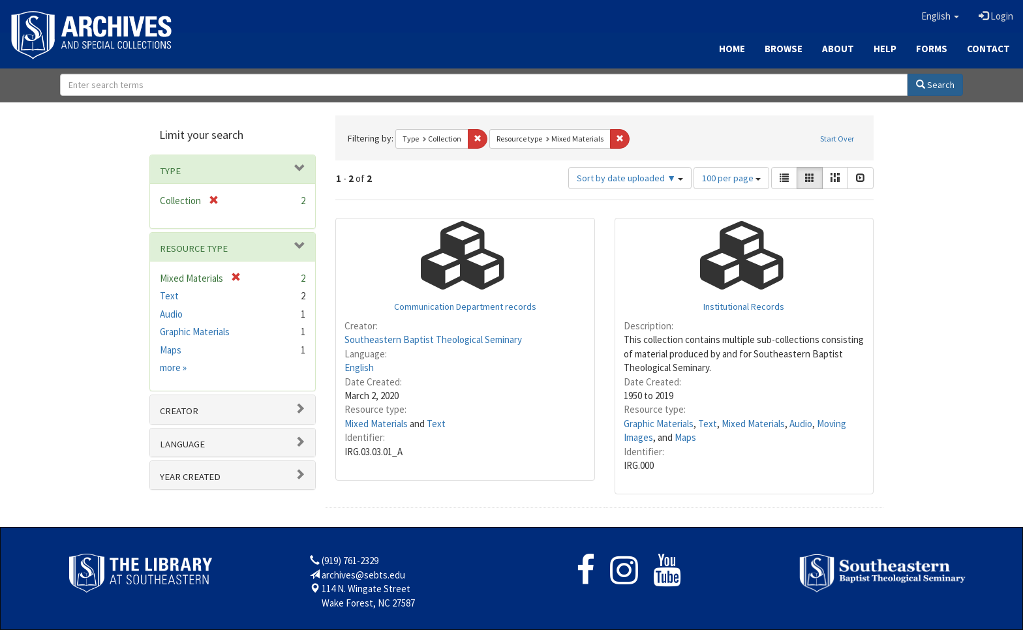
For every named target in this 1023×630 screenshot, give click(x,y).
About (838, 48)
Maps (685, 437)
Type (170, 171)
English (359, 367)
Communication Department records (465, 306)
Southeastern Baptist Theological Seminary (433, 339)
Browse (783, 48)
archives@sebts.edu (363, 575)
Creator (179, 411)
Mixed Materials (376, 423)
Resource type (194, 248)
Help (885, 48)
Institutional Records (743, 306)
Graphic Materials (659, 423)
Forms (931, 48)
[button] (940, 16)
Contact (988, 48)
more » (173, 367)
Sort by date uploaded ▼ (630, 178)
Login (996, 16)
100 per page (731, 178)
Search (935, 85)
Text (436, 423)
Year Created (190, 477)
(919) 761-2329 (350, 560)
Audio (800, 423)
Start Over (837, 138)
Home (732, 48)
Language (182, 444)
